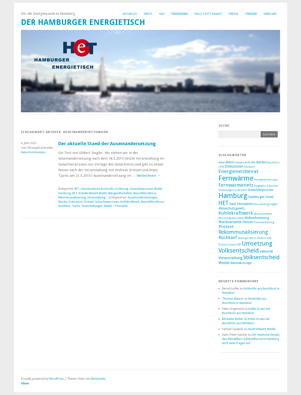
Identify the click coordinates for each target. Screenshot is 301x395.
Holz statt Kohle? (208, 14)
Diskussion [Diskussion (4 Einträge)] (234, 166)
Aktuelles (130, 14)
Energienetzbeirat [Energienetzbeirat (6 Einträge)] (238, 171)
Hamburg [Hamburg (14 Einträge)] (232, 196)
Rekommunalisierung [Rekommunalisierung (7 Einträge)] (243, 232)
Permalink (121, 206)
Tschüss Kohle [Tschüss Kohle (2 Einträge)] (227, 244)
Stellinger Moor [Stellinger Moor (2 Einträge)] (247, 238)
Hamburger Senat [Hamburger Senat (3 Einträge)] (260, 197)
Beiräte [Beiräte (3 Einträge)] (261, 162)
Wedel (108, 206)
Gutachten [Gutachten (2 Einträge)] (241, 190)
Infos (148, 14)
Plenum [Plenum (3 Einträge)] (247, 222)
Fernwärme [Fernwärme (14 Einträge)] (235, 178)
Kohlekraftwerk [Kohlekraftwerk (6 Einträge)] (235, 213)
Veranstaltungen (92, 206)
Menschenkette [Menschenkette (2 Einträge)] (263, 213)
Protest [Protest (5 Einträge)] (226, 226)
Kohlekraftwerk (130, 201)
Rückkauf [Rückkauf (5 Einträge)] (227, 237)
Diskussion (76, 201)
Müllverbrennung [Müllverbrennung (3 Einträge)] (256, 218)
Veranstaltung (96, 197)
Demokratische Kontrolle (97, 188)
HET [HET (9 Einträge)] (223, 203)
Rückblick (64, 206)
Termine (251, 14)
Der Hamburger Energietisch (83, 22)
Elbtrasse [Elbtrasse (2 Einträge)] (249, 166)
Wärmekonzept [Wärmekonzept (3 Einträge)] (241, 263)
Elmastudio (98, 378)
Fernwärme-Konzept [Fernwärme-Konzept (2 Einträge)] (266, 179)
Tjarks (76, 206)
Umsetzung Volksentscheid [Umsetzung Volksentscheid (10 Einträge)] (245, 247)
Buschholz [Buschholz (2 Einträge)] (273, 162)
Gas (162, 14)
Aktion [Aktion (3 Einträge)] (230, 162)
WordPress (56, 378)
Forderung (121, 188)
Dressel (89, 201)
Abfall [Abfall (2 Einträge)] (221, 162)
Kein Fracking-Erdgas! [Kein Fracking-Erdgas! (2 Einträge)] (265, 204)
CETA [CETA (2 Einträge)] (221, 166)
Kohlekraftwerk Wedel (93, 193)
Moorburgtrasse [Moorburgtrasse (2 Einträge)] (228, 218)
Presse (233, 14)
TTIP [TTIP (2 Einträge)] (238, 244)
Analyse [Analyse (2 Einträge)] (239, 162)
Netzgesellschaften (120, 193)
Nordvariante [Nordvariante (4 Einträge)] (230, 222)
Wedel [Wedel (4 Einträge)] (224, 263)
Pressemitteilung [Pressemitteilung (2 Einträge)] (264, 222)
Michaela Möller (232, 319)
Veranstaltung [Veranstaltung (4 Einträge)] (230, 258)
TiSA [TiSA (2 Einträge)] (269, 238)
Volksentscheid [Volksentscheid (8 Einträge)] (261, 257)
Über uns (270, 14)
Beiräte (62, 201)
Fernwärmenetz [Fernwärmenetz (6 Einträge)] (235, 185)
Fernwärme (179, 14)
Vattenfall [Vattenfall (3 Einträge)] (266, 251)
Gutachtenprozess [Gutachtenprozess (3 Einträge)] (260, 190)
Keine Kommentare (33, 152)
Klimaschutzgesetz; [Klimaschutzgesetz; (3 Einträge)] (231, 208)
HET (74, 193)
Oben (25, 383)
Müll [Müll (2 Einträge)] (241, 218)
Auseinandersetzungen (142, 197)
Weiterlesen (148, 175)
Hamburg (64, 193)
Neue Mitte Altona (144, 193)
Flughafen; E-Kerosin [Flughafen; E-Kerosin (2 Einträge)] (266, 185)
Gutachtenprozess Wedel (146, 188)
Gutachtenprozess (107, 201)
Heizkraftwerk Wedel (261, 329)
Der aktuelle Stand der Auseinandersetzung (107, 143)
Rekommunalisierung (72, 197)
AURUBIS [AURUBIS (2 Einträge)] (250, 162)
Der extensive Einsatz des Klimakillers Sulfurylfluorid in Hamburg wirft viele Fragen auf (251, 339)
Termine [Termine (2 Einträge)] (261, 238)
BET (77, 188)
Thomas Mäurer (233, 298)
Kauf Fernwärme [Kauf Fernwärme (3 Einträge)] (241, 204)
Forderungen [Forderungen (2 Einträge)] (226, 190)
